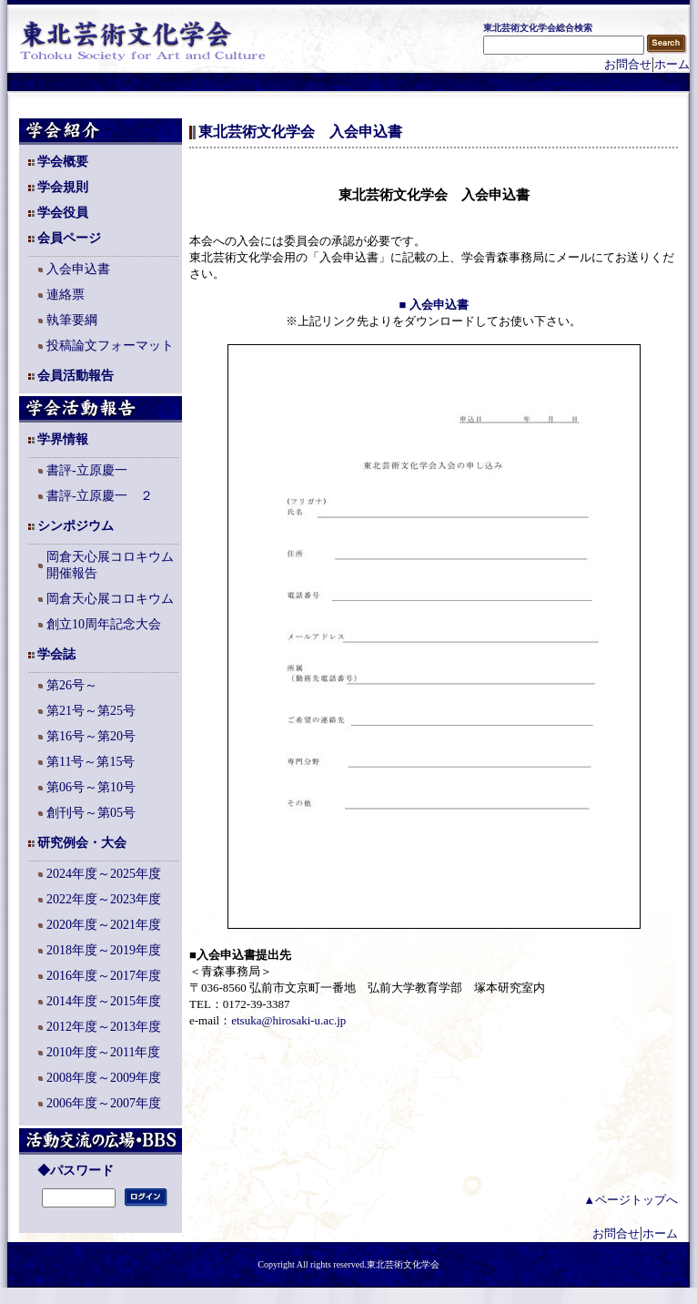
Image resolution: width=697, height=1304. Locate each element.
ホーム (672, 64)
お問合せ (628, 64)
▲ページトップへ (630, 1200)
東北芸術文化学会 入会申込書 (300, 131)
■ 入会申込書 (433, 304)
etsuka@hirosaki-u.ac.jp (288, 1020)
